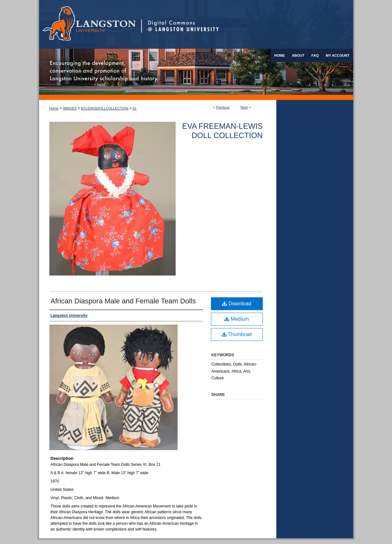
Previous (223, 107)
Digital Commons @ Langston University (247, 24)
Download (236, 303)
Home (54, 108)
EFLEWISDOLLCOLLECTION (104, 108)
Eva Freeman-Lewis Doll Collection (222, 131)
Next (244, 107)
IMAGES (70, 108)
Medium (236, 319)
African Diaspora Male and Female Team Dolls (123, 301)
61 (135, 108)
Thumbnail (237, 334)
